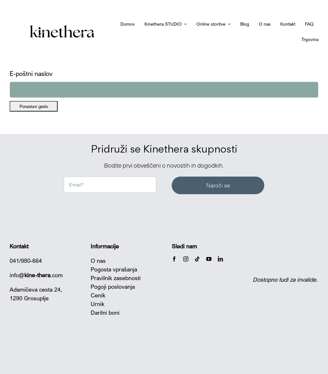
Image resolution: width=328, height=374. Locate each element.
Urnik (97, 303)
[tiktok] (197, 259)
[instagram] (185, 259)
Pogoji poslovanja (113, 286)
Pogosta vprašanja (114, 269)
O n (95, 260)
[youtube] (208, 259)
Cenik (98, 295)
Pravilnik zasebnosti (116, 277)
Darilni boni (105, 312)
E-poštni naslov (31, 74)
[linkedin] (220, 259)
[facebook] (174, 259)
